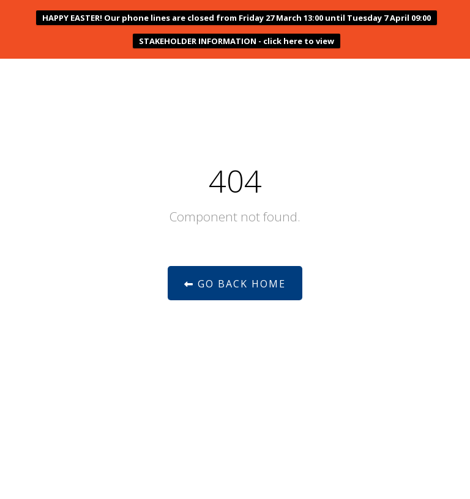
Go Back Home (235, 283)
